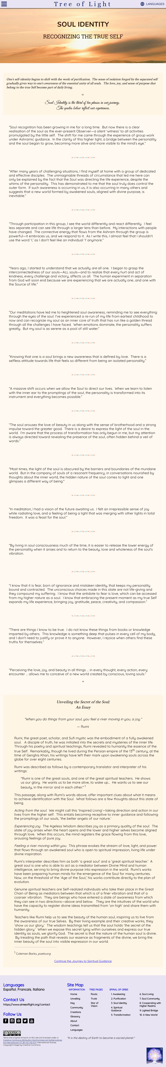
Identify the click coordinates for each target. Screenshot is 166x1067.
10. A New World (148, 1014)
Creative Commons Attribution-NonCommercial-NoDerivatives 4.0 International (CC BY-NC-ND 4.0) (32, 1041)
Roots (94, 994)
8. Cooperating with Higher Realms (150, 1004)
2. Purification (118, 998)
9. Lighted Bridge (149, 1010)
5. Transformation (120, 1014)
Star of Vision (94, 1004)
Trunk (94, 998)
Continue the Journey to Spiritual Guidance (83, 961)
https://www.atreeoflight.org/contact (26, 1004)
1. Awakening (118, 994)
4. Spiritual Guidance (116, 1009)
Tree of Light (83, 4)
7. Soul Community (150, 998)
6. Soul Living (147, 994)
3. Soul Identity (119, 1003)
